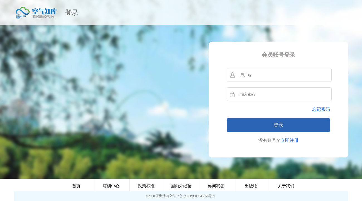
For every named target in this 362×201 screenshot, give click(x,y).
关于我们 (286, 186)
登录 (72, 12)
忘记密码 (321, 109)
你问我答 (216, 186)
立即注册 (290, 140)
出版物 (251, 186)
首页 (76, 186)
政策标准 (146, 186)
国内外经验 (181, 186)
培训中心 (111, 186)
